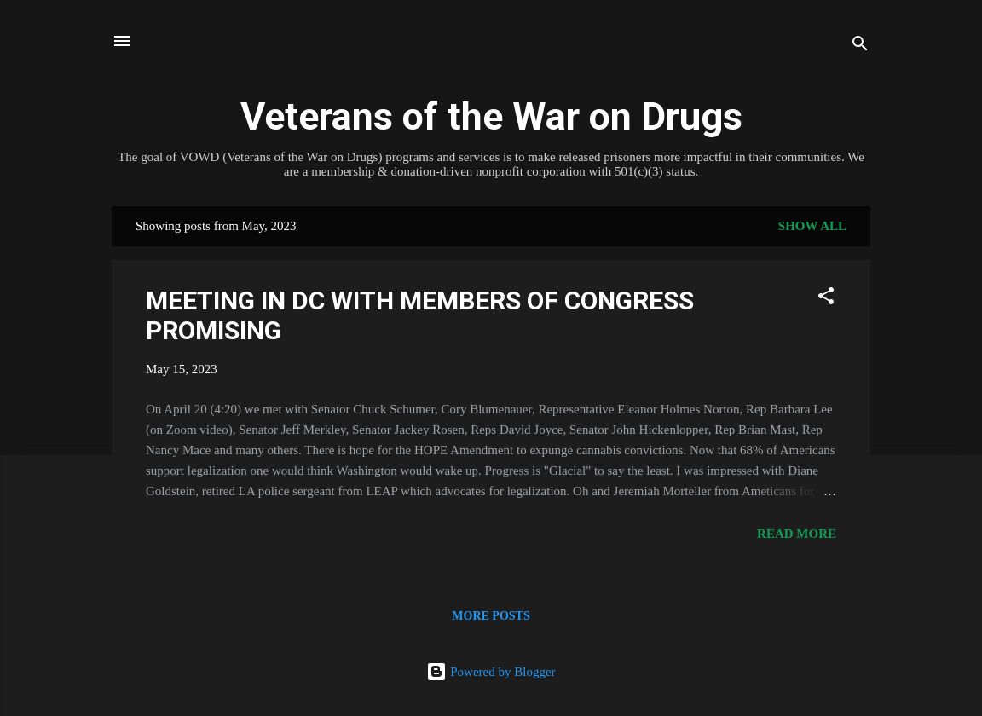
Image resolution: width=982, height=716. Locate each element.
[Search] (860, 46)
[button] (826, 299)
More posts (490, 615)
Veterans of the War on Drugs (491, 116)
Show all (812, 226)
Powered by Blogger (490, 671)
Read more (796, 533)
